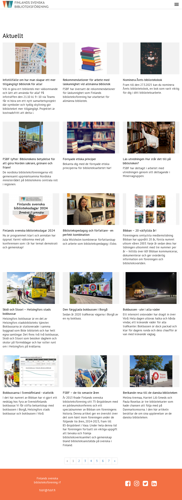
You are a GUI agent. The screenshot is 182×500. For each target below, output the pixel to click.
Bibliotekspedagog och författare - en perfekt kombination (88, 232)
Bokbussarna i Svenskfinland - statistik (28, 393)
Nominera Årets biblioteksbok (142, 80)
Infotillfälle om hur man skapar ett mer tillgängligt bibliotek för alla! (29, 82)
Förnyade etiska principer (79, 159)
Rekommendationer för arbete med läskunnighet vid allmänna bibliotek (86, 82)
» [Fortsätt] (114, 461)
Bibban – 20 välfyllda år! (139, 230)
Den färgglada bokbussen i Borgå (85, 309)
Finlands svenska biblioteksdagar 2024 (29, 230)
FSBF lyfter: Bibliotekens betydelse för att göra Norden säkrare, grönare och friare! (29, 163)
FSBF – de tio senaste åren (81, 393)
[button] (176, 4)
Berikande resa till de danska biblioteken (150, 393)
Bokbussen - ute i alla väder (141, 309)
